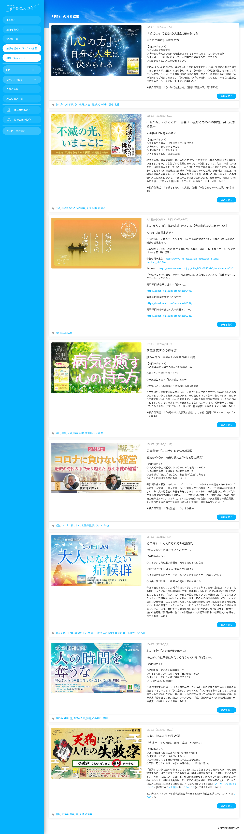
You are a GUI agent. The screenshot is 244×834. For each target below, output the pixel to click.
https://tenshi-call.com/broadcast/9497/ (169, 290)
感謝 (64, 433)
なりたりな (189, 787)
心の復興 (79, 104)
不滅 (58, 208)
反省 (111, 104)
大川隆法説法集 (64, 332)
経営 (58, 525)
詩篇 (88, 718)
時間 (105, 718)
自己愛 (69, 633)
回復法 (99, 433)
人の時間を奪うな (112, 633)
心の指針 (140, 633)
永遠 (88, 208)
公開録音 (86, 525)
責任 (93, 633)
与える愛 (60, 633)
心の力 (59, 104)
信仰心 (101, 208)
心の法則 (103, 104)
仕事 (66, 718)
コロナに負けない (71, 525)
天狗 (81, 814)
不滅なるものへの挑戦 (73, 208)
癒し (58, 433)
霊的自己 (90, 433)
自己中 (86, 633)
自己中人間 (79, 718)
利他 (117, 104)
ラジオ (99, 525)
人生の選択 (91, 104)
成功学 (88, 814)
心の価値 (68, 104)
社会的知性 (129, 633)
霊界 (58, 814)
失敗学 (65, 814)
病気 (75, 433)
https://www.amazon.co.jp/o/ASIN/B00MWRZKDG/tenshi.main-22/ (196, 268)
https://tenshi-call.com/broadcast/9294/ (169, 303)
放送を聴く (226, 96)
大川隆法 (173, 787)
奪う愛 (78, 633)
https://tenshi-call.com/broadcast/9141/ (169, 315)
